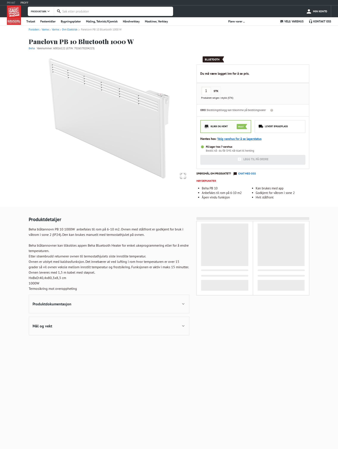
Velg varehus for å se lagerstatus (239, 139)
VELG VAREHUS (292, 21)
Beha (32, 48)
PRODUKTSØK (41, 11)
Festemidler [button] (48, 21)
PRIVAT (11, 2)
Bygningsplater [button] (71, 21)
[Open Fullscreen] (181, 175)
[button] (109, 118)
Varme (44, 29)
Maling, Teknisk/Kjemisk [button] (102, 21)
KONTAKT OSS (320, 21)
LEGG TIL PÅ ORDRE (252, 159)
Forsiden (34, 29)
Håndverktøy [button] (131, 21)
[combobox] (116, 11)
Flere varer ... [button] (236, 21)
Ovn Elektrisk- (68, 29)
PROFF (24, 2)
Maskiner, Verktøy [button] (156, 21)
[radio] (225, 126)
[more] (316, 11)
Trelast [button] (30, 21)
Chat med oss (247, 173)
